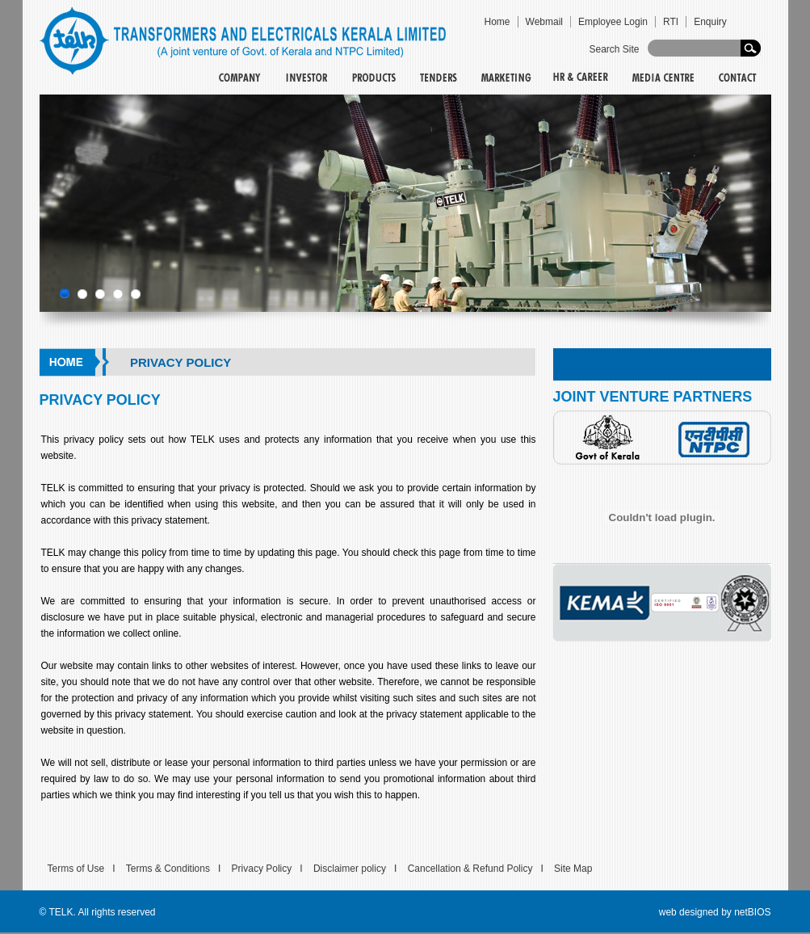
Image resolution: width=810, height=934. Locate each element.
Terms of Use (76, 868)
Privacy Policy (262, 868)
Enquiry (710, 21)
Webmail (544, 21)
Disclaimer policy (349, 868)
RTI (670, 21)
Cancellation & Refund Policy (470, 868)
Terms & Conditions (168, 868)
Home (497, 21)
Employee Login (613, 21)
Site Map (573, 868)
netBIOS (752, 912)
